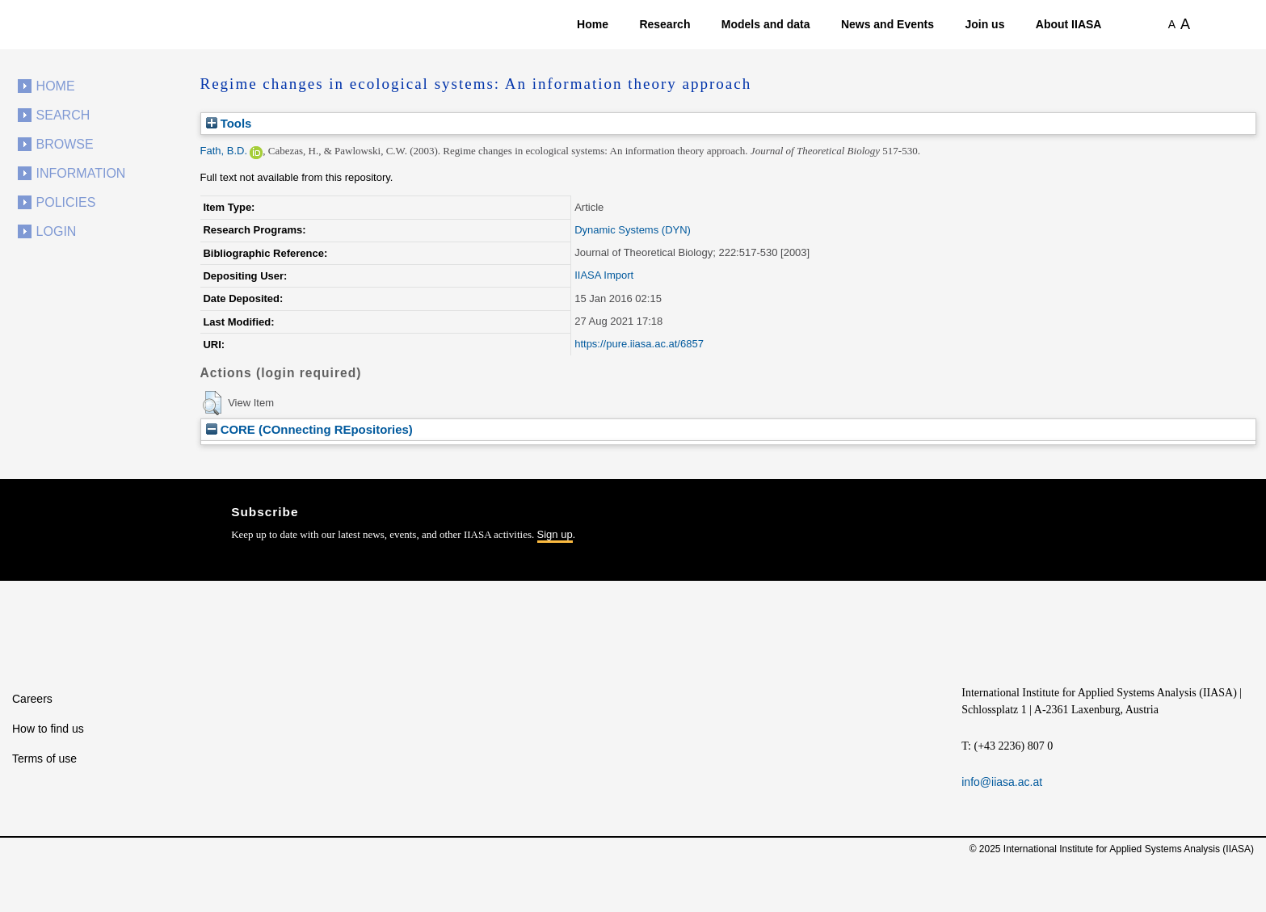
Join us (984, 24)
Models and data (765, 24)
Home (592, 24)
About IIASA (1069, 24)
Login (56, 231)
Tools (229, 123)
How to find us (48, 728)
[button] (212, 403)
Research (664, 24)
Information (81, 173)
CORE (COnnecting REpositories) (309, 429)
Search (63, 115)
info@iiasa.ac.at (1001, 781)
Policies (66, 202)
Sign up (555, 534)
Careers (32, 698)
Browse (65, 144)
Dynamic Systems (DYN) (632, 230)
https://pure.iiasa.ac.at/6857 (639, 344)
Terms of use (44, 758)
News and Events (887, 24)
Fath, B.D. (224, 151)
